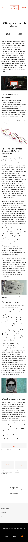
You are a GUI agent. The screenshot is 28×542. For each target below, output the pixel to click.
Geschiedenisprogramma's (8, 516)
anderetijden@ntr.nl (14, 493)
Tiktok (11, 528)
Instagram (17, 528)
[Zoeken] (20, 7)
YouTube (22, 528)
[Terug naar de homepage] (14, 7)
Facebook (5, 528)
